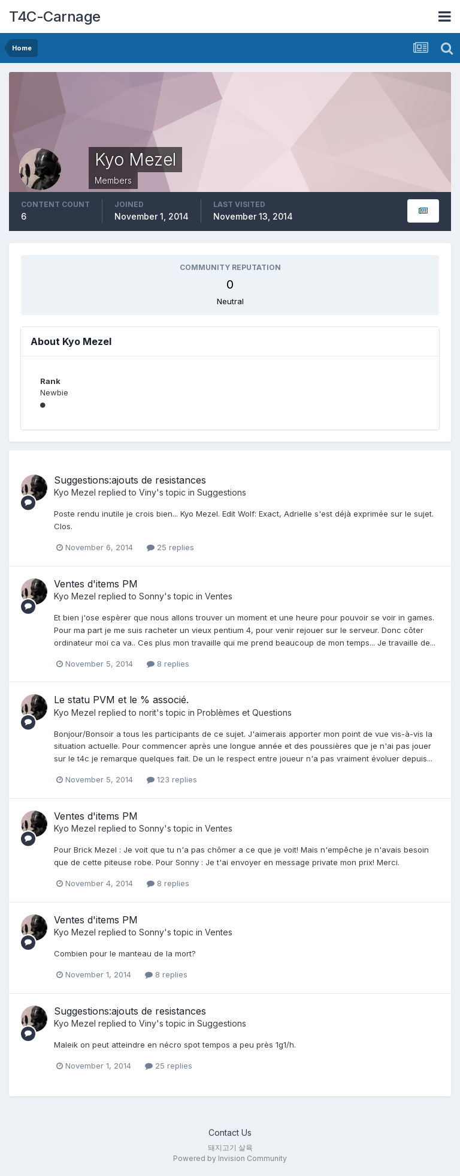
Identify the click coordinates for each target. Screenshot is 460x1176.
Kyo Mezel (75, 492)
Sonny (151, 596)
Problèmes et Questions (244, 712)
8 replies (168, 663)
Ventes (218, 596)
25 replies (170, 547)
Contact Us (230, 1132)
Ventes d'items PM (96, 584)
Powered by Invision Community (230, 1158)
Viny (147, 492)
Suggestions (221, 492)
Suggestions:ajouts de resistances (130, 480)
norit (147, 712)
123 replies (172, 779)
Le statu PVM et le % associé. (121, 700)
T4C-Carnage (55, 16)
